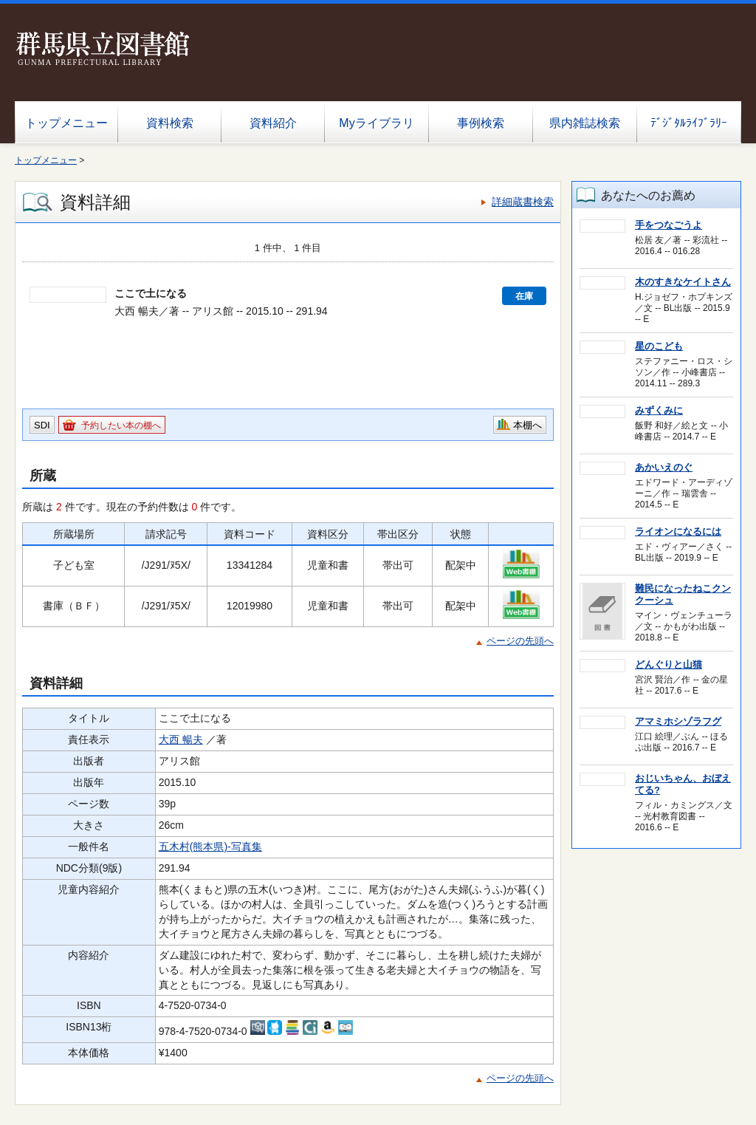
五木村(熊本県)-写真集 (210, 846)
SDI (42, 425)
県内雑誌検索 (584, 123)
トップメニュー (66, 123)
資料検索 (169, 123)
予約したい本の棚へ (121, 425)
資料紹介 (273, 123)
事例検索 (480, 123)
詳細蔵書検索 (523, 202)
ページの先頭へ (520, 640)
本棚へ (527, 425)
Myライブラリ (376, 123)
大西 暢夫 (181, 739)
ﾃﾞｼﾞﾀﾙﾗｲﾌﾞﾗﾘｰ (688, 123)
